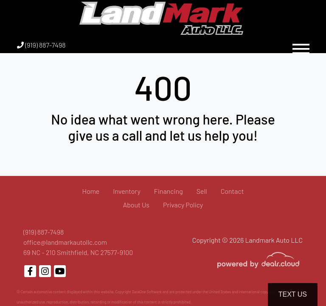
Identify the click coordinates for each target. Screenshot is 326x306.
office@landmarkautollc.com (65, 242)
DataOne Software (147, 291)
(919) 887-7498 (41, 45)
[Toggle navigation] (301, 45)
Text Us (292, 294)
